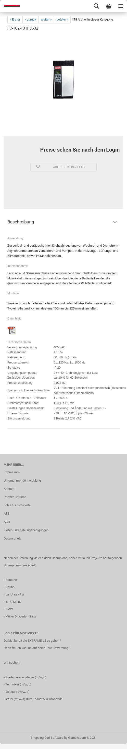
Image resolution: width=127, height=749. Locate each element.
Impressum (12, 472)
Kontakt (9, 489)
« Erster (15, 19)
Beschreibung (20, 221)
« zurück (30, 19)
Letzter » (62, 19)
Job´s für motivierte (17, 505)
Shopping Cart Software (47, 737)
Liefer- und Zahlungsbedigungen (26, 530)
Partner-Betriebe (15, 497)
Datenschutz (12, 538)
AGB (7, 522)
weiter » (46, 19)
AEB (6, 513)
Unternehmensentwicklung (22, 480)
